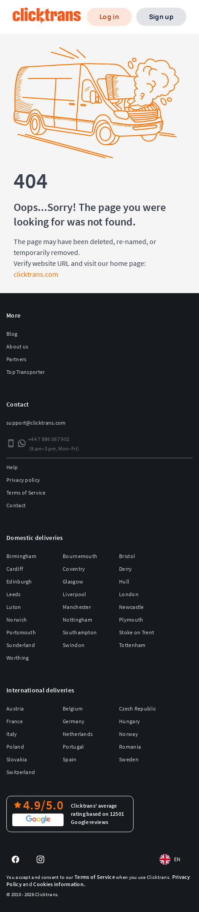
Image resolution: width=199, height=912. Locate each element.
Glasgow (73, 581)
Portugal (73, 746)
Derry (125, 568)
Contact (15, 505)
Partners (16, 359)
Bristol (127, 556)
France (14, 721)
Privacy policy (23, 479)
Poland (15, 746)
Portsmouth (21, 632)
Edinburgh (19, 581)
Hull (124, 581)
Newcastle (131, 606)
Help (12, 467)
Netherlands (78, 734)
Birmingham (21, 556)
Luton (13, 606)
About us (17, 346)
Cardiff (14, 568)
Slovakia (16, 759)
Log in (109, 16)
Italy (11, 734)
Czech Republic (137, 708)
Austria (15, 708)
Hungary (129, 721)
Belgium (73, 708)
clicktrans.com (36, 274)
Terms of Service (25, 492)
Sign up (161, 16)
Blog (11, 333)
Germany (74, 721)
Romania (130, 746)
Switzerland (20, 772)
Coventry (74, 568)
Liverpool (74, 594)
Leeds (13, 594)
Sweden (129, 759)
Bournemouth (80, 556)
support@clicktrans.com (36, 422)
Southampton (80, 632)
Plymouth (131, 619)
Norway (128, 734)
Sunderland (20, 645)
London (129, 594)
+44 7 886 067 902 (49, 439)
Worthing (17, 657)
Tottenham (132, 645)
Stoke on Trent (136, 632)
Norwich (16, 619)
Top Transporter (25, 371)
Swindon (74, 645)
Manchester (77, 606)
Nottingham (77, 619)
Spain (70, 759)
